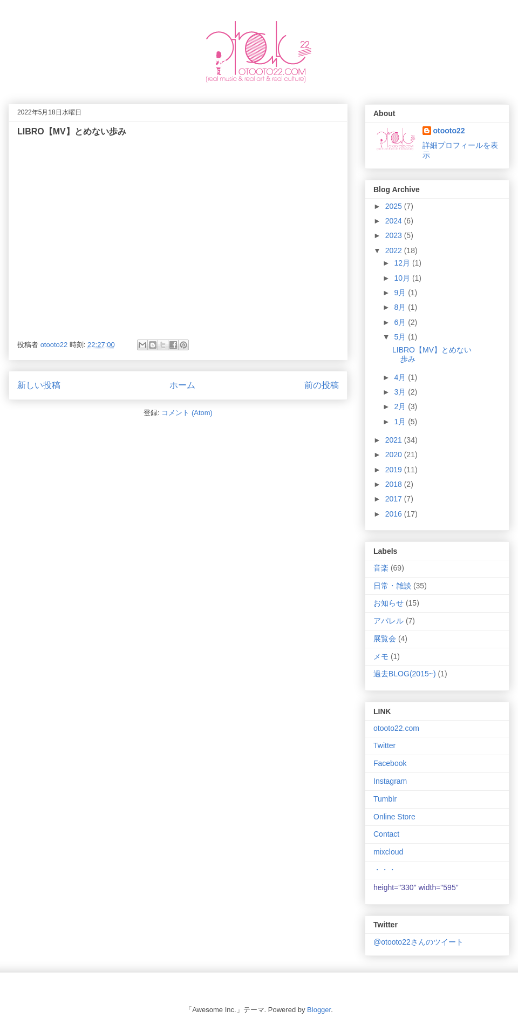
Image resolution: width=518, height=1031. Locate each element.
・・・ (384, 869)
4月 (401, 377)
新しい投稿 (38, 385)
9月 (401, 292)
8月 (401, 307)
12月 (403, 263)
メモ (380, 656)
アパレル (388, 620)
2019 (394, 469)
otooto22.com (396, 728)
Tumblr (385, 799)
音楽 (380, 568)
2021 (394, 440)
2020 (394, 454)
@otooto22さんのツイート (418, 942)
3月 (401, 392)
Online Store (394, 816)
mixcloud (388, 851)
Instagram (390, 781)
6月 (401, 322)
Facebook (389, 763)
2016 (394, 514)
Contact (386, 834)
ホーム (182, 385)
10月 (403, 278)
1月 (401, 421)
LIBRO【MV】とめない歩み (71, 131)
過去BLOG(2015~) (404, 673)
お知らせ (388, 603)
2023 (394, 235)
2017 (394, 498)
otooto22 (449, 130)
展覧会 (384, 638)
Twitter (384, 745)
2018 (394, 484)
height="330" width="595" (416, 887)
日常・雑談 (392, 585)
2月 (401, 406)
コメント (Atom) (187, 413)
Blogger (319, 1010)
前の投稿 (321, 385)
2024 (394, 220)
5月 (401, 337)
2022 (394, 250)
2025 (394, 206)
